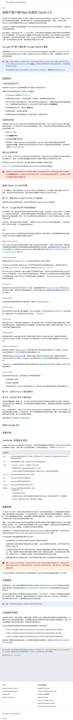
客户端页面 (43, 339)
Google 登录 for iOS (15, 268)
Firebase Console (43, 697)
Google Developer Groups (9, 688)
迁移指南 (64, 364)
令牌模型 (51, 54)
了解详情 (39, 314)
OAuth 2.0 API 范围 (8, 166)
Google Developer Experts (10, 691)
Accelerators (6, 694)
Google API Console (43, 688)
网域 (4, 465)
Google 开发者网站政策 (21, 651)
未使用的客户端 (56, 311)
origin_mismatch (42, 302)
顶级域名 (21, 465)
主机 (4, 461)
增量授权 (8, 323)
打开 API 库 (26, 95)
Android (4, 718)
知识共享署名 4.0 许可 (32, 650)
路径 (4, 478)
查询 (4, 481)
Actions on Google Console (46, 700)
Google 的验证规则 (17, 147)
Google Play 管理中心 (44, 694)
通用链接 (21, 276)
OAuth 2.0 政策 (25, 261)
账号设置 (52, 585)
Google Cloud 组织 (52, 288)
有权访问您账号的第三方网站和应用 (36, 588)
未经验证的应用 (51, 174)
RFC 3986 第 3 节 (60, 447)
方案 (4, 456)
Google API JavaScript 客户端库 (21, 52)
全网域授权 (24, 410)
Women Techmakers (8, 697)
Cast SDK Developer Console (46, 703)
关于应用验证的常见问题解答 (14, 177)
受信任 (60, 410)
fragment (6, 485)
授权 (3, 8)
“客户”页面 (12, 132)
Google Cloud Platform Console (47, 691)
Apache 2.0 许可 (61, 650)
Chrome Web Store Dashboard (47, 706)
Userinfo (5, 474)
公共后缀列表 (35, 465)
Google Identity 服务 (62, 52)
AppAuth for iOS (44, 268)
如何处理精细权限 (23, 418)
